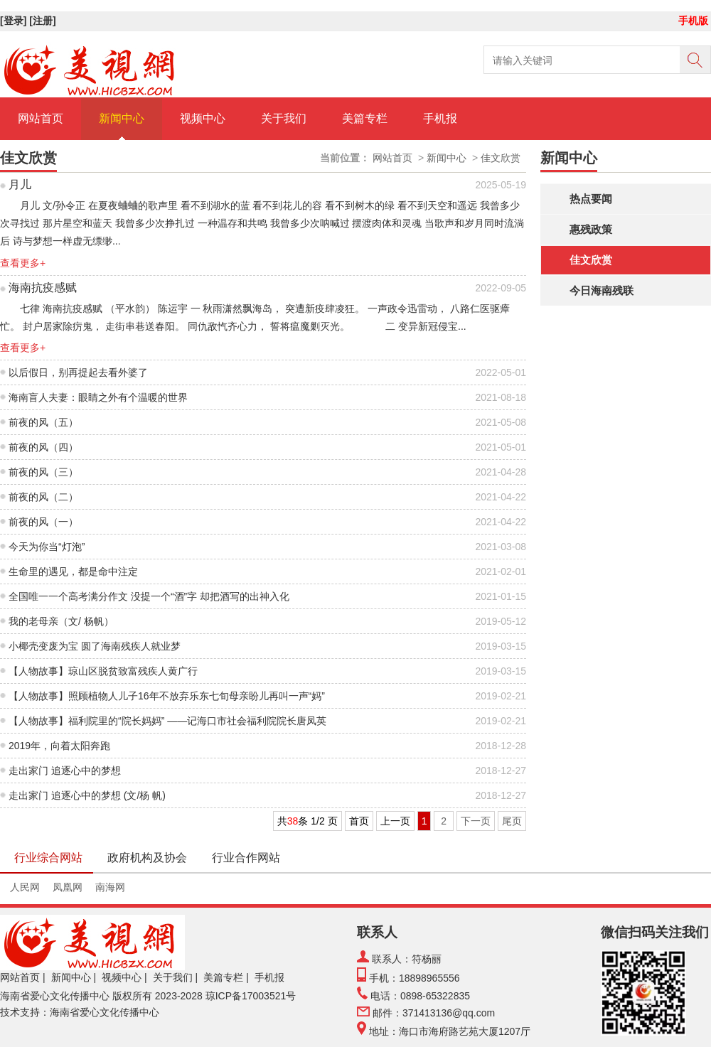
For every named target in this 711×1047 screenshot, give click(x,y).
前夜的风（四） (43, 447)
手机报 (440, 118)
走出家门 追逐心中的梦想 (65, 770)
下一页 (476, 821)
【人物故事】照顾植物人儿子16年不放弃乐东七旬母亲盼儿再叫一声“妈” (167, 696)
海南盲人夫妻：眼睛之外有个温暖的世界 (98, 397)
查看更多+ (23, 263)
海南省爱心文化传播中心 (54, 996)
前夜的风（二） (43, 497)
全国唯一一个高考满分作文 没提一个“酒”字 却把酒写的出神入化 (149, 596)
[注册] (43, 20)
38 (293, 821)
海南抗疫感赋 (43, 287)
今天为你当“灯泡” (47, 546)
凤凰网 (67, 887)
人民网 (25, 887)
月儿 (20, 184)
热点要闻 (591, 199)
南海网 (110, 887)
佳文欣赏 (591, 260)
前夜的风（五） (43, 422)
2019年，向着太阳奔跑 (59, 745)
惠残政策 (591, 229)
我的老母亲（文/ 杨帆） (61, 621)
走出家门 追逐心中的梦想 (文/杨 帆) (87, 795)
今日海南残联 (602, 290)
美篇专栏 (364, 118)
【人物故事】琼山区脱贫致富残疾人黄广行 (103, 671)
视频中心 (202, 118)
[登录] (14, 20)
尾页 (512, 821)
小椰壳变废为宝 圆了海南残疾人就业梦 (95, 646)
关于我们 (283, 118)
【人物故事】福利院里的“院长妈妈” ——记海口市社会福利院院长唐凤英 (167, 720)
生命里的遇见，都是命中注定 (73, 571)
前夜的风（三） (43, 472)
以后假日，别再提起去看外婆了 (78, 372)
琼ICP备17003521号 (250, 996)
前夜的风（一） (43, 521)
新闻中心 (121, 118)
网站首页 (40, 118)
